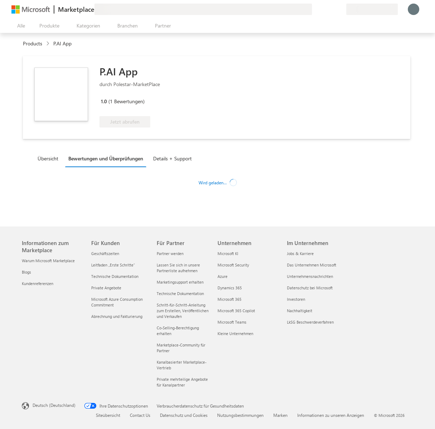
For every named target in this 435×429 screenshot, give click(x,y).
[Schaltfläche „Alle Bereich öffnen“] (19, 26)
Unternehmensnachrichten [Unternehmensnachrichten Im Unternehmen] (310, 276)
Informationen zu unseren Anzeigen (330, 415)
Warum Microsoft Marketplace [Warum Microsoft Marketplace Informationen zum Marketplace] (48, 260)
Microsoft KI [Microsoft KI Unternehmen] (228, 253)
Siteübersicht (108, 415)
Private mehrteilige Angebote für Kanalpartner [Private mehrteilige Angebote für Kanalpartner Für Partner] (182, 382)
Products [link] (32, 43)
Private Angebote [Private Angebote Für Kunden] (106, 287)
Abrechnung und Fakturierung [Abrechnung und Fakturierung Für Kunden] (116, 316)
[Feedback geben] (315, 9)
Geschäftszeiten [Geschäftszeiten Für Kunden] (105, 253)
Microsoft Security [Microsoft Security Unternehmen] (233, 265)
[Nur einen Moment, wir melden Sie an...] (414, 9)
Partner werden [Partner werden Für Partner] (170, 253)
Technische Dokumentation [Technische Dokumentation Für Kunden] (114, 276)
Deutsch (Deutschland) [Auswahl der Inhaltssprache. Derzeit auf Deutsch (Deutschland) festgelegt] (54, 405)
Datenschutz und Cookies (183, 415)
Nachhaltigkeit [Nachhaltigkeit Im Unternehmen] (299, 310)
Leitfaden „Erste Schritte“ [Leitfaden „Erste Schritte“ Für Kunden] (113, 265)
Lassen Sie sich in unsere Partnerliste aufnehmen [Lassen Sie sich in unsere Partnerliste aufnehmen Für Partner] (178, 267)
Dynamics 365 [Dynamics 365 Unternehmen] (230, 287)
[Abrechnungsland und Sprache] (372, 9)
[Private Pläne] (340, 9)
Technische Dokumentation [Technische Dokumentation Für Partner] (180, 293)
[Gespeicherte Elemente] (332, 9)
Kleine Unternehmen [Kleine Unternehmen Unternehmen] (235, 333)
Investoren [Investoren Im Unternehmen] (296, 299)
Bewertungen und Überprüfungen (105, 158)
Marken (280, 415)
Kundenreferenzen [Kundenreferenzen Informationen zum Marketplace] (37, 283)
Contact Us (140, 415)
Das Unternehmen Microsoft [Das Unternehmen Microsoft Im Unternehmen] (311, 265)
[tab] (49, 158)
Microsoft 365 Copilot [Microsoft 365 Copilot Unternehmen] (236, 310)
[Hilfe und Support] (323, 9)
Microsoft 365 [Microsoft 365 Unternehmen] (229, 299)
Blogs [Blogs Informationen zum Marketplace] (26, 272)
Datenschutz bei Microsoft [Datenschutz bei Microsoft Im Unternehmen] (310, 287)
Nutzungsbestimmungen (240, 415)
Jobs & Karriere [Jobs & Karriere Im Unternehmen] (300, 253)
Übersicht (48, 158)
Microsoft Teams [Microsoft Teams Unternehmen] (232, 322)
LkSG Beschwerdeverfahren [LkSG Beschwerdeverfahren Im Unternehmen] (310, 322)
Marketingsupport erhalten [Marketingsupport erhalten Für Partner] (180, 282)
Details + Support (172, 158)
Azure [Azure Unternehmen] (223, 276)
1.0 (104, 101)
